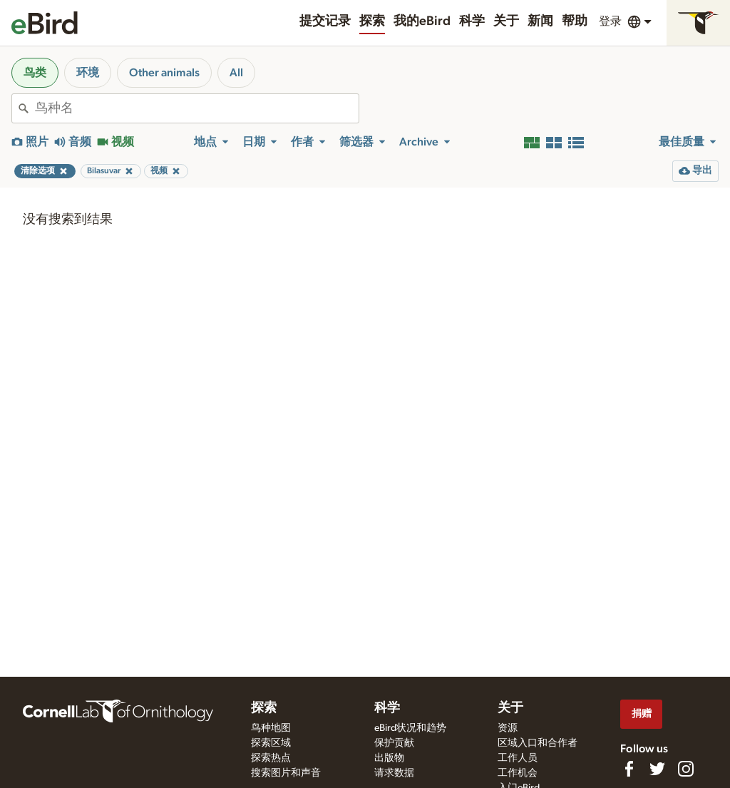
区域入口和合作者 (537, 743)
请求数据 (394, 773)
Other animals (164, 72)
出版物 (389, 758)
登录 (610, 21)
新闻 (540, 21)
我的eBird (422, 21)
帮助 (574, 21)
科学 (472, 21)
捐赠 (642, 713)
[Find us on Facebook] (628, 768)
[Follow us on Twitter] (657, 768)
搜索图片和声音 (286, 773)
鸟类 (35, 72)
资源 (508, 728)
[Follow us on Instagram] (685, 768)
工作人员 (518, 758)
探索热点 (271, 758)
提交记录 (325, 21)
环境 (87, 72)
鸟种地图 (271, 728)
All (236, 72)
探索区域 (271, 743)
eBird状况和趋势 (410, 728)
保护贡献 (394, 743)
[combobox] (197, 108)
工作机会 (518, 773)
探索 (372, 21)
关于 (506, 21)
